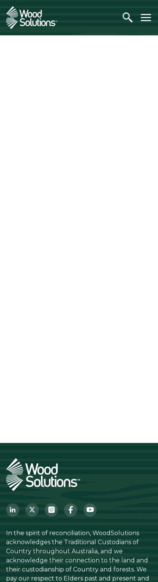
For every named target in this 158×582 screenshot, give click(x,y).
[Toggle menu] (146, 17)
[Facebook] (70, 510)
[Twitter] (32, 510)
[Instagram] (51, 510)
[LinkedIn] (12, 510)
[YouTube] (90, 510)
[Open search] (128, 17)
